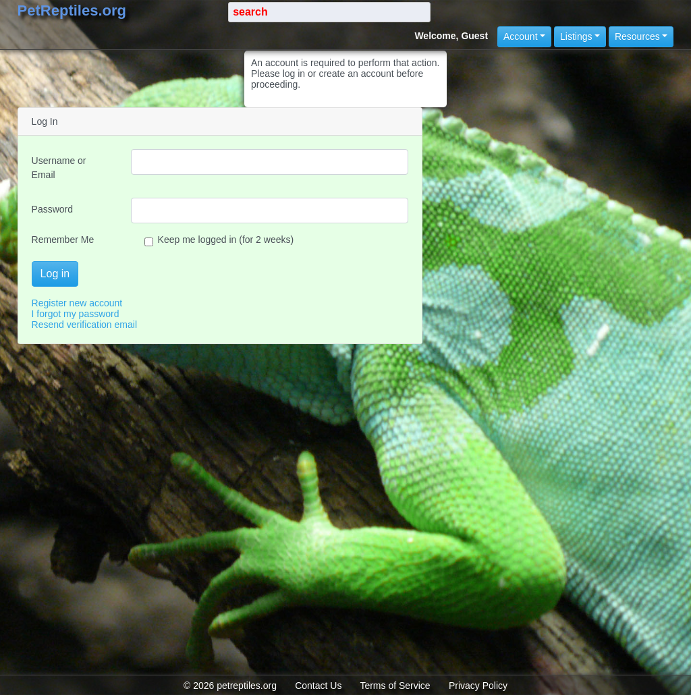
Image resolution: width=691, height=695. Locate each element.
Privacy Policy (478, 685)
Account (520, 36)
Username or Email (59, 167)
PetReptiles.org (72, 10)
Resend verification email (84, 324)
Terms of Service (395, 685)
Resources (637, 36)
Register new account (77, 303)
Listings (576, 36)
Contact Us (318, 685)
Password (52, 209)
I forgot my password (75, 313)
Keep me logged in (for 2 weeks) (219, 239)
